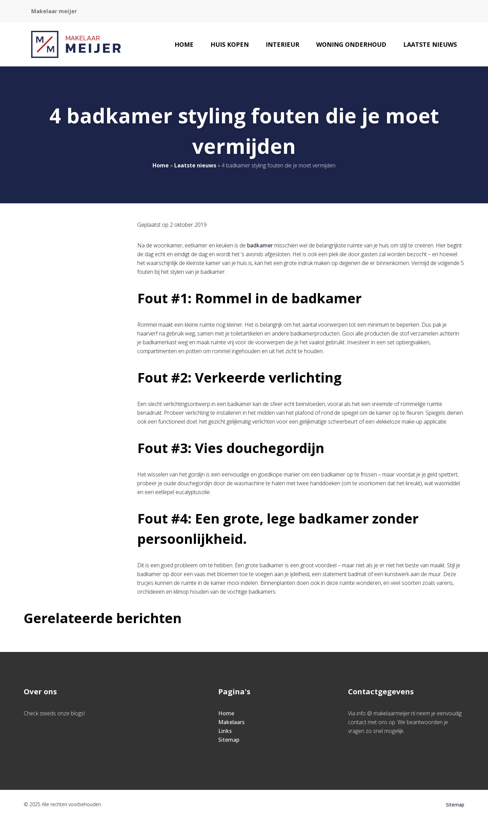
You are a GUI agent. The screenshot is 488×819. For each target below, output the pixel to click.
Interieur (282, 44)
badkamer (260, 245)
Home (184, 44)
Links (225, 731)
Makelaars (231, 722)
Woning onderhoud (351, 44)
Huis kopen (229, 44)
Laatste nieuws (430, 44)
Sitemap (228, 739)
